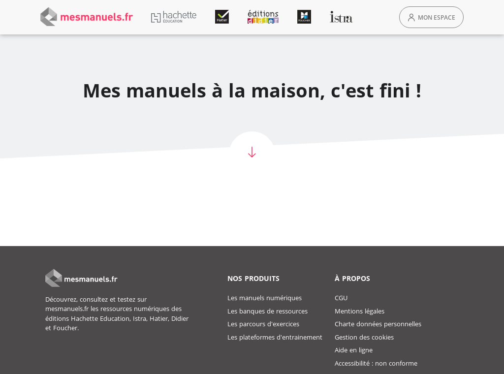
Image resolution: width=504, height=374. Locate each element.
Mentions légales (359, 311)
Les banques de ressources (267, 311)
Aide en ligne (354, 349)
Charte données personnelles (378, 323)
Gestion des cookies (364, 337)
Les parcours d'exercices (263, 323)
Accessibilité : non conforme (376, 363)
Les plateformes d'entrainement (274, 337)
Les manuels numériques (264, 297)
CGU (341, 297)
